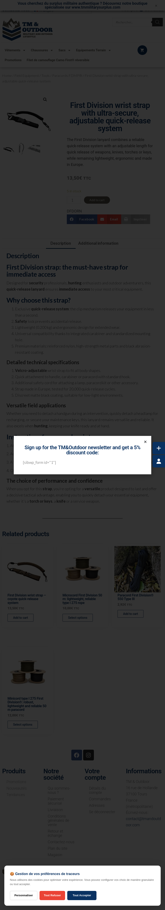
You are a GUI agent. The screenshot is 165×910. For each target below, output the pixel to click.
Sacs (64, 50)
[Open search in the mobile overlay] (137, 22)
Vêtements (15, 50)
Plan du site (57, 848)
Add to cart (97, 200)
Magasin (55, 854)
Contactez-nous (61, 842)
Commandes (100, 799)
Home (7, 75)
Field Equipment (26, 75)
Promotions (13, 60)
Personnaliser (23, 895)
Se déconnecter (102, 812)
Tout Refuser (52, 895)
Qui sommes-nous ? (59, 790)
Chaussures (42, 50)
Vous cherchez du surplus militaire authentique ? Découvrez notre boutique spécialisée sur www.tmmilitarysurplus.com (82, 5)
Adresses (97, 805)
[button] (45, 99)
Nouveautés (16, 788)
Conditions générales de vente (58, 820)
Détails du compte (97, 790)
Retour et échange (55, 833)
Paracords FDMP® (67, 75)
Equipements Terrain (93, 50)
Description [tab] (60, 243)
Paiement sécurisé (56, 801)
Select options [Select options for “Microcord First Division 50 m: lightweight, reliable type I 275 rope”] (77, 617)
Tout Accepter (82, 895)
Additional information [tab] (98, 243)
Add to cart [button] (20, 617)
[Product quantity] (74, 200)
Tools (45, 75)
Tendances (15, 794)
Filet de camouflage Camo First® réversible (58, 60)
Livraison (55, 809)
